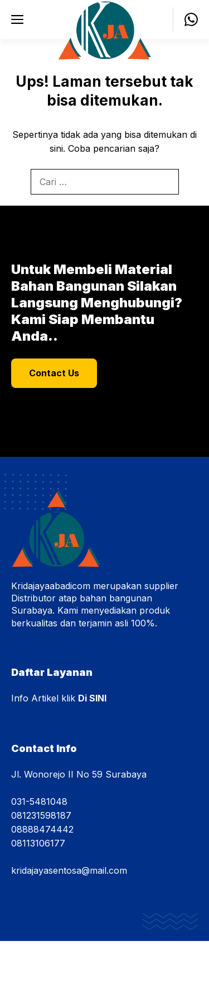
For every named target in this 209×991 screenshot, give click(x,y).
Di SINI (92, 698)
